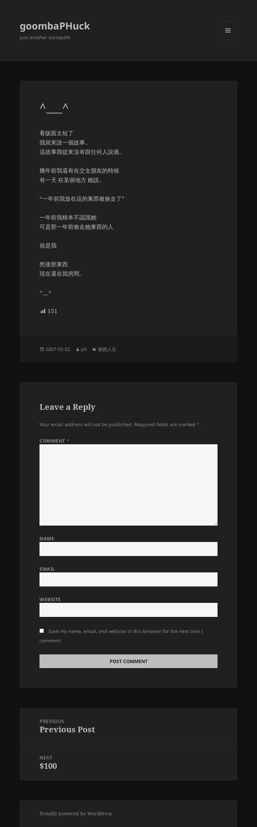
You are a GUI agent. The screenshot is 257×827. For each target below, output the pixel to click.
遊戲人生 (107, 349)
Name (46, 538)
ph (84, 349)
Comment (54, 441)
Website (50, 599)
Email (47, 569)
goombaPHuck (55, 25)
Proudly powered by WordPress (75, 813)
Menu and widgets (228, 39)
